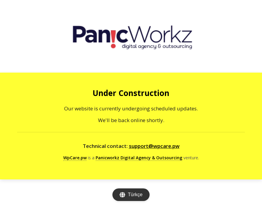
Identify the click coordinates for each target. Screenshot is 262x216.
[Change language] (131, 194)
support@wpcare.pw (154, 145)
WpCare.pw (75, 157)
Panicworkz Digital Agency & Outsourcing (139, 157)
